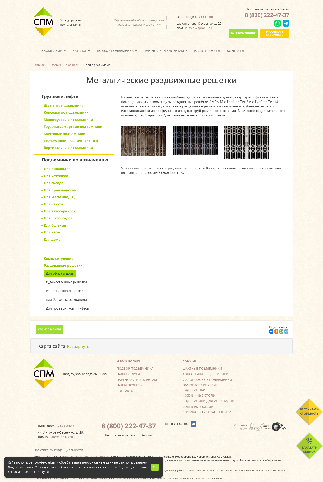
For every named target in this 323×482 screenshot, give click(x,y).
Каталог (189, 360)
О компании (128, 360)
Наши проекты (207, 50)
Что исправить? (49, 329)
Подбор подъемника (135, 368)
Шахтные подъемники (202, 368)
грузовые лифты (81, 456)
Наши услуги (128, 374)
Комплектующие (197, 406)
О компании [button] (53, 50)
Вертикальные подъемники (206, 412)
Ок (155, 467)
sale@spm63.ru (200, 28)
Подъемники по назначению (75, 160)
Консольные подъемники (205, 374)
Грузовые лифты (61, 96)
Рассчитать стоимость (274, 33)
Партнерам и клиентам (137, 379)
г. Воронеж (204, 17)
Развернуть (78, 346)
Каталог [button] (81, 50)
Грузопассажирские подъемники (200, 387)
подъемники (101, 456)
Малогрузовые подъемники (207, 379)
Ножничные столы (199, 395)
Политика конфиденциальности (58, 450)
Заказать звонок (243, 33)
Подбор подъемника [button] (117, 50)
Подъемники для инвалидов (208, 401)
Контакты (235, 50)
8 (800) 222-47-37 (267, 15)
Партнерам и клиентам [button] (165, 50)
